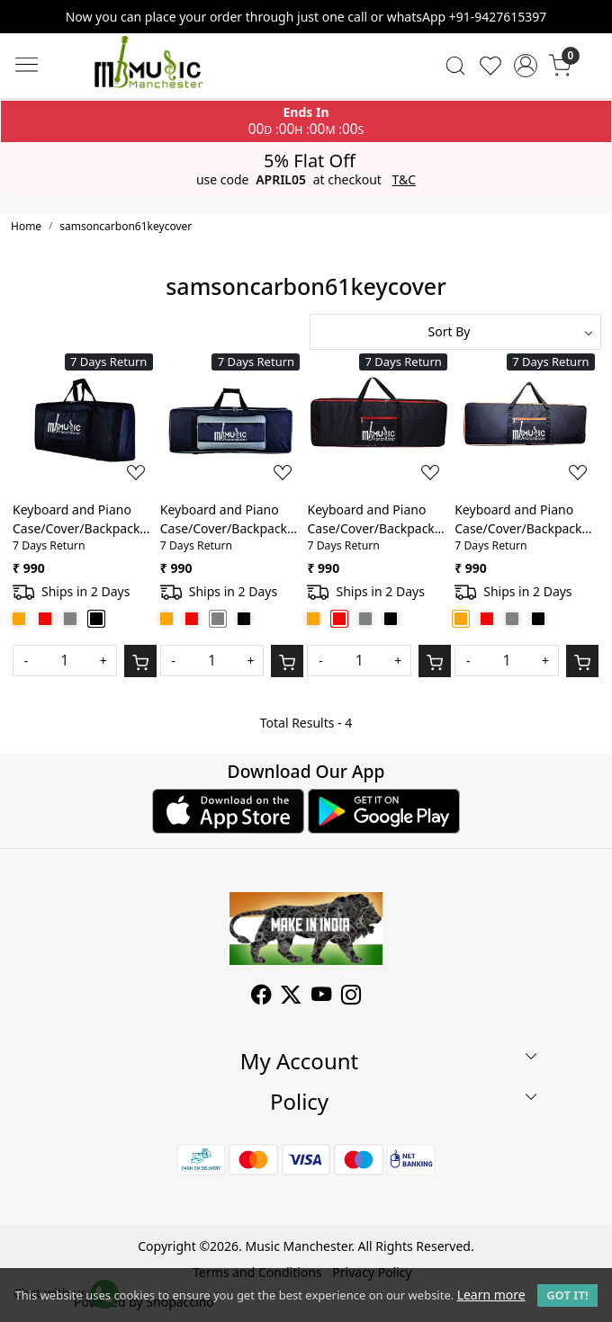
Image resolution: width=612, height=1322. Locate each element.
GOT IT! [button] (567, 1295)
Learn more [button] (491, 1294)
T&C (404, 180)
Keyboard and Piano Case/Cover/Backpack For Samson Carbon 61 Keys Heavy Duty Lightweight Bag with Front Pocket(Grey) (227, 519)
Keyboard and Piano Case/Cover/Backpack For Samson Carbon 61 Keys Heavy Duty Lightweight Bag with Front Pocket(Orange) (521, 519)
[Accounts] (525, 65)
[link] (455, 65)
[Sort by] (455, 332)
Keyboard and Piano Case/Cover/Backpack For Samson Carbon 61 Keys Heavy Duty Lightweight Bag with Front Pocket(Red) (374, 519)
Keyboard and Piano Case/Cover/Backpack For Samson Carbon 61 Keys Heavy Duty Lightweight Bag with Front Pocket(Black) (80, 519)
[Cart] (140, 661)
